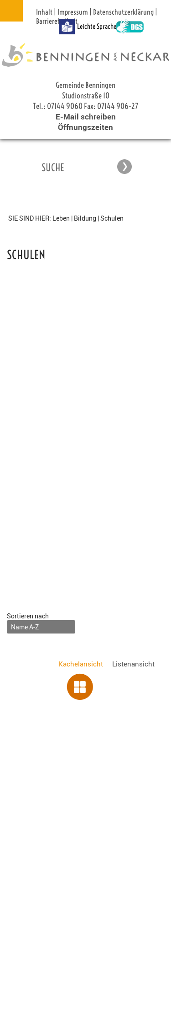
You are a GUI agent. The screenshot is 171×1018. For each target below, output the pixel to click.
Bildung (85, 218)
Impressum (72, 11)
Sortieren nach (28, 616)
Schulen (112, 218)
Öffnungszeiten (85, 127)
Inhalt (44, 11)
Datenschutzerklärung (123, 11)
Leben (61, 218)
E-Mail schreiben (86, 116)
